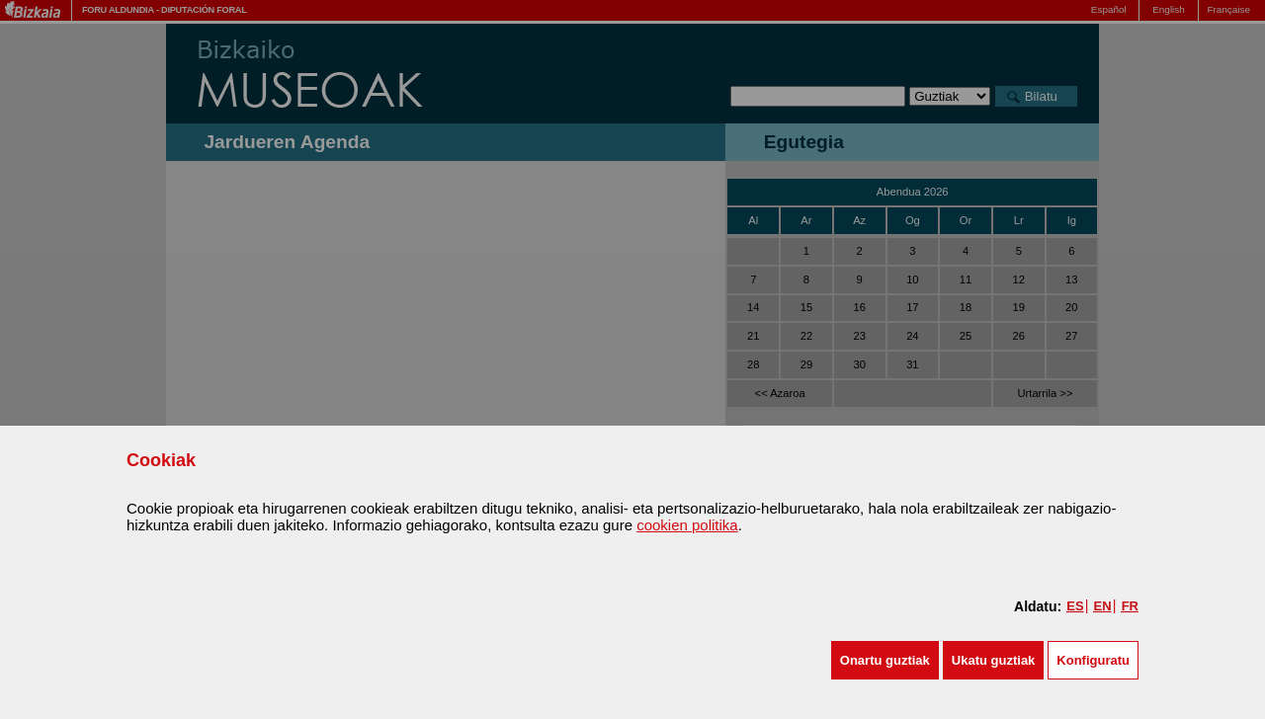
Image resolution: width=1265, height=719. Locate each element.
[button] (885, 660)
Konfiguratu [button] (1093, 660)
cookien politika (687, 525)
